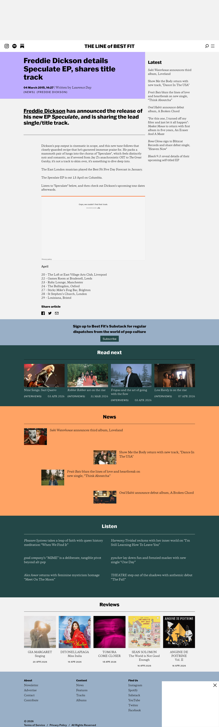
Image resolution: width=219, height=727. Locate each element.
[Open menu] (212, 46)
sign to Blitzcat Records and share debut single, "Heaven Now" (169, 145)
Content (81, 680)
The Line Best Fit (109, 46)
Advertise (30, 690)
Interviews (33, 396)
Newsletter (31, 685)
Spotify (133, 690)
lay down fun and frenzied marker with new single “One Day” (148, 560)
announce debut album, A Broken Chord (166, 109)
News (29, 92)
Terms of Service (34, 725)
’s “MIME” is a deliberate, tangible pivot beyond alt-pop (62, 560)
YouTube (134, 700)
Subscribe (110, 339)
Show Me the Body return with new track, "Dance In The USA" (168, 83)
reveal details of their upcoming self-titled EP (168, 158)
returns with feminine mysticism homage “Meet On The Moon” (61, 577)
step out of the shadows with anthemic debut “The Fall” (151, 577)
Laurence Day (81, 88)
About (28, 680)
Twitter (133, 705)
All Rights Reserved (83, 725)
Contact (29, 695)
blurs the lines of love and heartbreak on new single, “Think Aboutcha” (169, 96)
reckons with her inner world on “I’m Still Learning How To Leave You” (150, 543)
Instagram (135, 685)
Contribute (31, 700)
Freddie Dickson (44, 110)
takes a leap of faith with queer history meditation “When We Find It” (63, 543)
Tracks (80, 695)
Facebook (134, 710)
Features (81, 690)
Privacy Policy (58, 725)
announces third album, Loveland (169, 72)
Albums (81, 700)
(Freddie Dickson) (52, 92)
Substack (134, 695)
